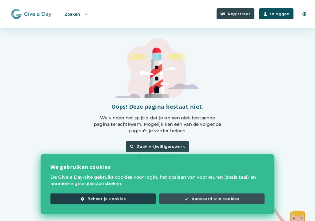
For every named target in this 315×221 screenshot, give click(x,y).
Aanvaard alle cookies (212, 202)
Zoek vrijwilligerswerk (157, 146)
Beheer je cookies (103, 202)
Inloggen (276, 14)
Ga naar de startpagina (158, 156)
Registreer (235, 14)
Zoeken (77, 14)
